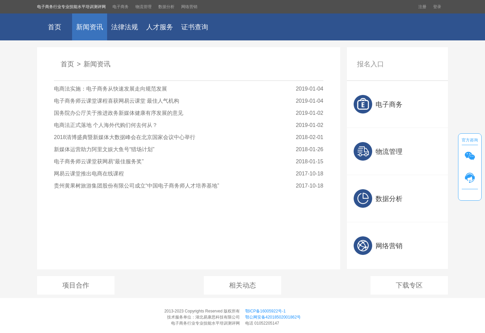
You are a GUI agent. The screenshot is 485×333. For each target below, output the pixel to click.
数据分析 (166, 6)
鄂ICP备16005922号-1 (265, 311)
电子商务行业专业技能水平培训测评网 (71, 6)
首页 (54, 27)
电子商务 (120, 6)
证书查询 (194, 27)
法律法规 (124, 27)
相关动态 (242, 285)
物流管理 (143, 6)
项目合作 (75, 285)
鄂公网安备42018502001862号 (273, 317)
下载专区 (409, 285)
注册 (422, 6)
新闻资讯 (89, 27)
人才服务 (159, 27)
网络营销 (189, 6)
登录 (437, 6)
